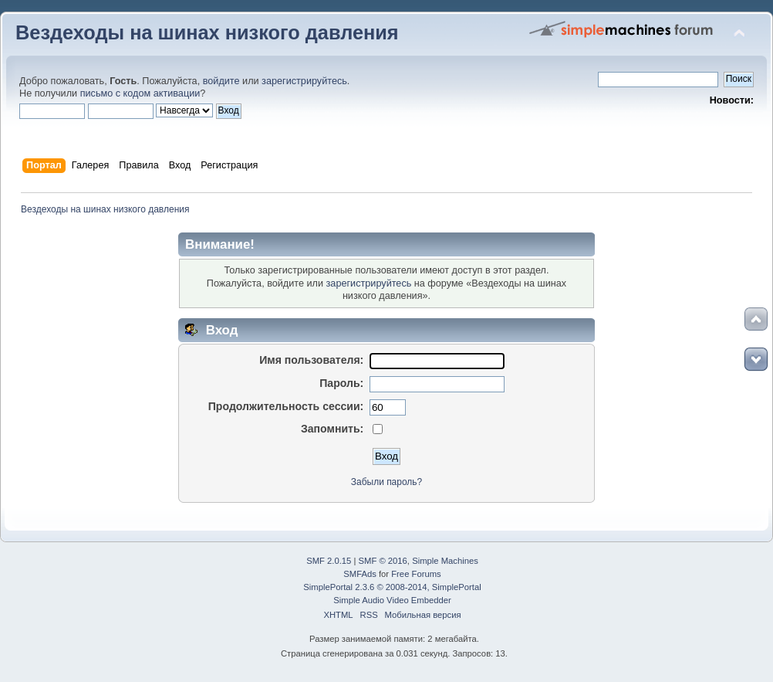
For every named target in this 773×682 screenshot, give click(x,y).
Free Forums (416, 574)
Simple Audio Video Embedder (392, 600)
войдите (221, 81)
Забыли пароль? (386, 482)
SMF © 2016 (383, 560)
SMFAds (359, 574)
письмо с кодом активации (140, 93)
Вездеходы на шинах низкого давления (207, 32)
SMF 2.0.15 (328, 560)
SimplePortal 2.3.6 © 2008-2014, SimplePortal (392, 587)
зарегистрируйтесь (304, 81)
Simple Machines (445, 560)
